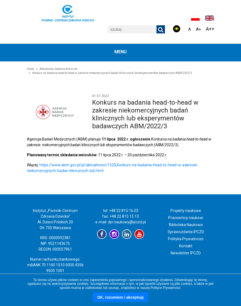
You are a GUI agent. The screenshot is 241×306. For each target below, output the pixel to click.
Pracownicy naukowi (185, 218)
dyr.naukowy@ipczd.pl (127, 222)
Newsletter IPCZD (186, 253)
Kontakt (185, 246)
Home (30, 68)
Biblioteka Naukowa (186, 225)
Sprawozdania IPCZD (186, 232)
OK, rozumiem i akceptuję (120, 297)
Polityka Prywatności (186, 239)
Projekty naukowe (185, 210)
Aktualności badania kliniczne (58, 68)
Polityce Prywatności (165, 288)
